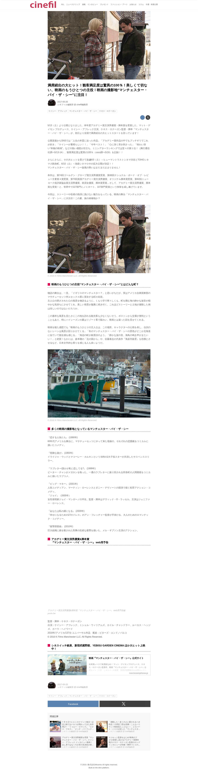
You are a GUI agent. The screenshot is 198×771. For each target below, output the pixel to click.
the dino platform (102, 768)
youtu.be (52, 613)
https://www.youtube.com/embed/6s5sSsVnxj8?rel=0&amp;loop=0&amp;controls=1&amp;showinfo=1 (99, 579)
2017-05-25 (62, 102)
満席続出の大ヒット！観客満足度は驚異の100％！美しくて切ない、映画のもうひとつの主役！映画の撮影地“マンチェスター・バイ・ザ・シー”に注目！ (97, 90)
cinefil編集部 (82, 104)
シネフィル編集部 (65, 104)
